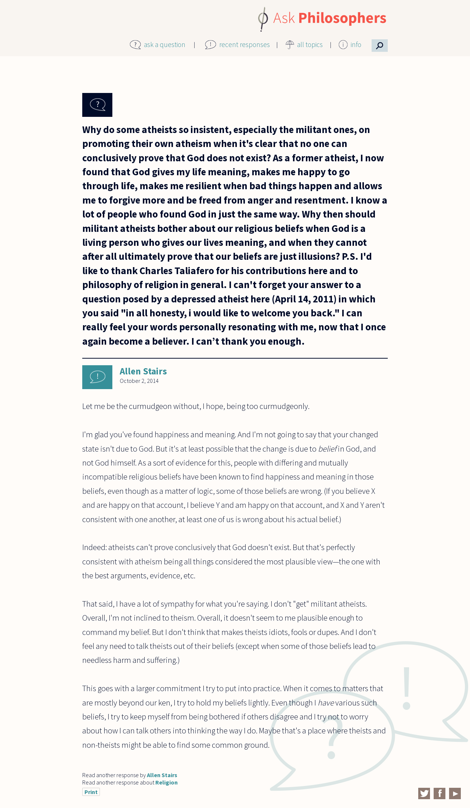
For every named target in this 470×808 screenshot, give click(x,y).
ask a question (164, 44)
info (356, 44)
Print (91, 792)
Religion (166, 782)
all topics (310, 44)
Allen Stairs (143, 371)
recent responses (244, 44)
